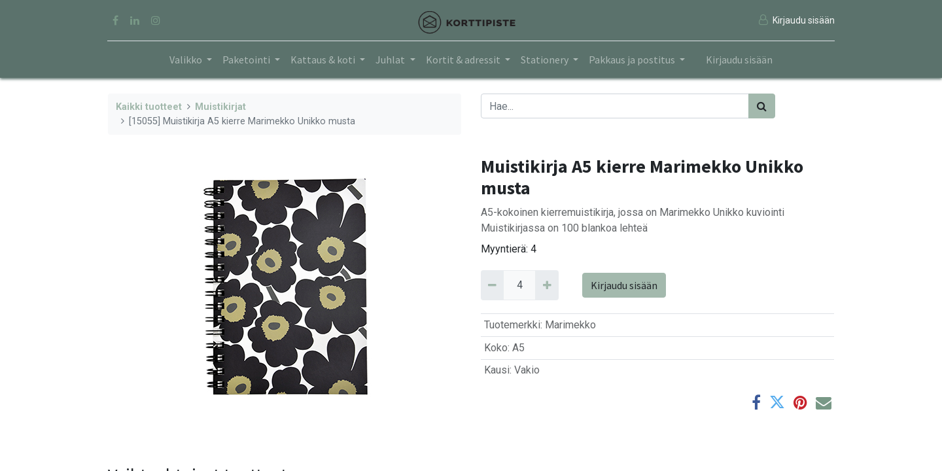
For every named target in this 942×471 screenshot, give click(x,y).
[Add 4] (546, 285)
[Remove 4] (492, 285)
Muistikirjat (220, 107)
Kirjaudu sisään (739, 59)
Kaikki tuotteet (149, 107)
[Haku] (761, 106)
